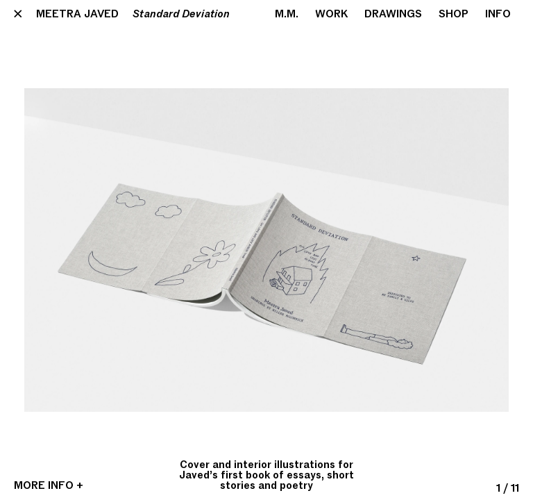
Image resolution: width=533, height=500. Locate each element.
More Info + (48, 486)
